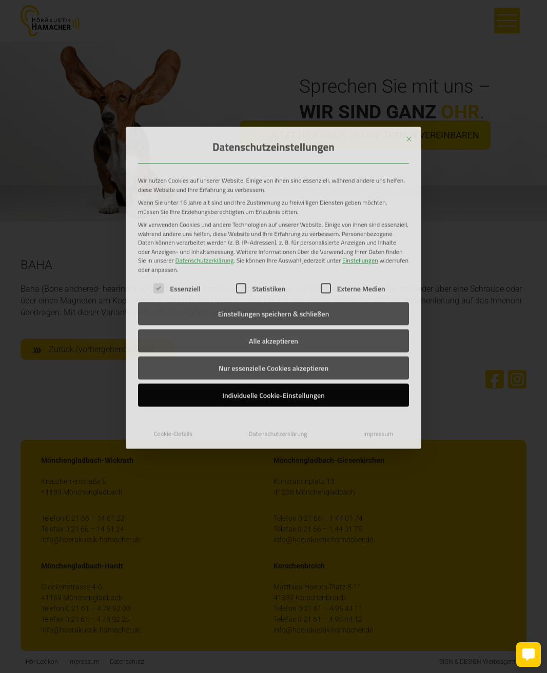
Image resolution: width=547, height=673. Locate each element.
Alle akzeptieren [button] (273, 271)
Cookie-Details (173, 364)
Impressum (378, 364)
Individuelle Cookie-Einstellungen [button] (273, 325)
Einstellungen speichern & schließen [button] (273, 244)
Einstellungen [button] (360, 191)
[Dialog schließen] (409, 69)
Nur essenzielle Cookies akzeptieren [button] (273, 298)
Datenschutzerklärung (204, 191)
